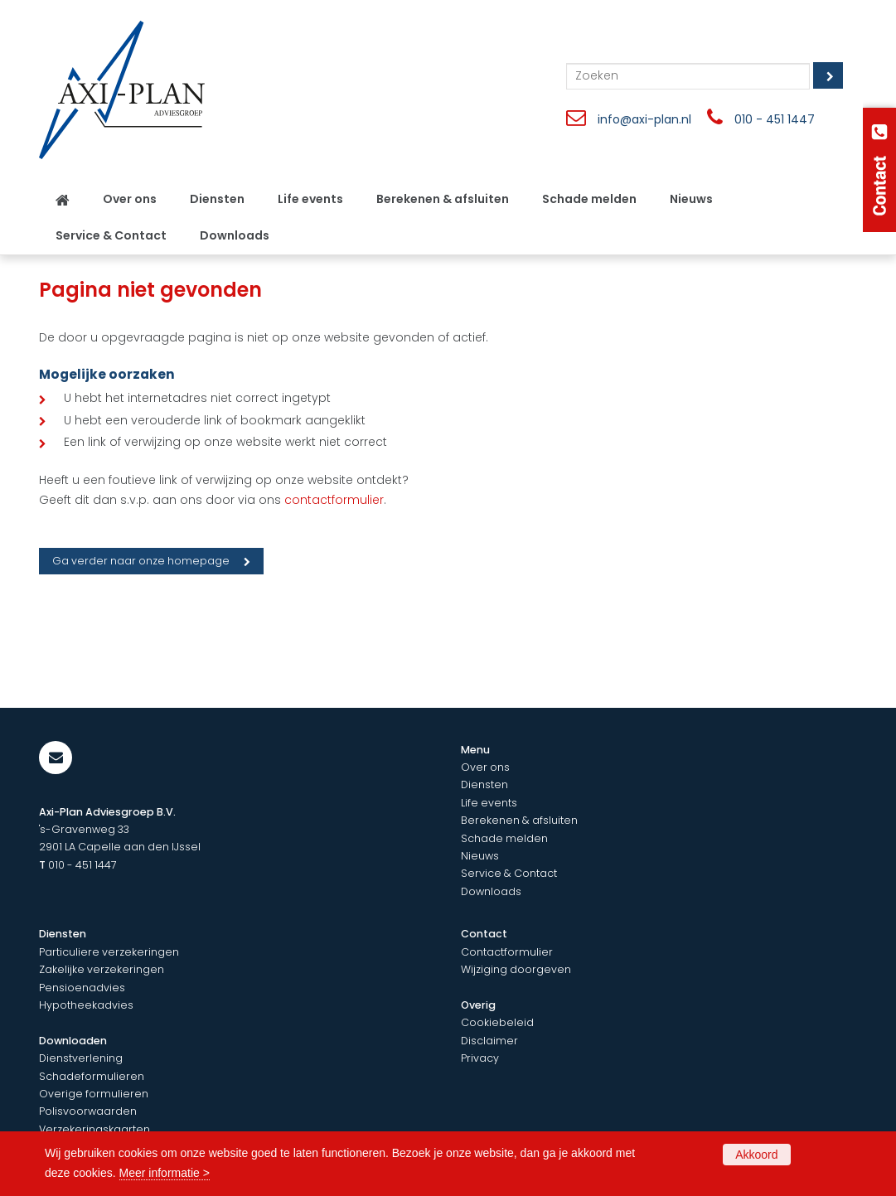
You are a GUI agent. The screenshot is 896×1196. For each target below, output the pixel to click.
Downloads (491, 891)
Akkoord (756, 1154)
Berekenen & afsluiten (519, 820)
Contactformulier (507, 952)
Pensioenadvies (82, 988)
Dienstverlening (81, 1058)
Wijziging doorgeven (516, 969)
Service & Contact (509, 873)
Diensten (484, 784)
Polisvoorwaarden (88, 1111)
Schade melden (504, 838)
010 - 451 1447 (774, 119)
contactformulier (334, 499)
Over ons (485, 767)
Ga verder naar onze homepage (141, 561)
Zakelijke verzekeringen (101, 969)
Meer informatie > (164, 1172)
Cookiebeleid (497, 1022)
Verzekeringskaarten (94, 1129)
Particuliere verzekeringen (109, 952)
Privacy (480, 1058)
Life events (489, 803)
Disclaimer (489, 1041)
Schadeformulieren (91, 1076)
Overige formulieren (93, 1094)
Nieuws (480, 856)
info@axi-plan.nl (644, 119)
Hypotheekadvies (86, 1005)
